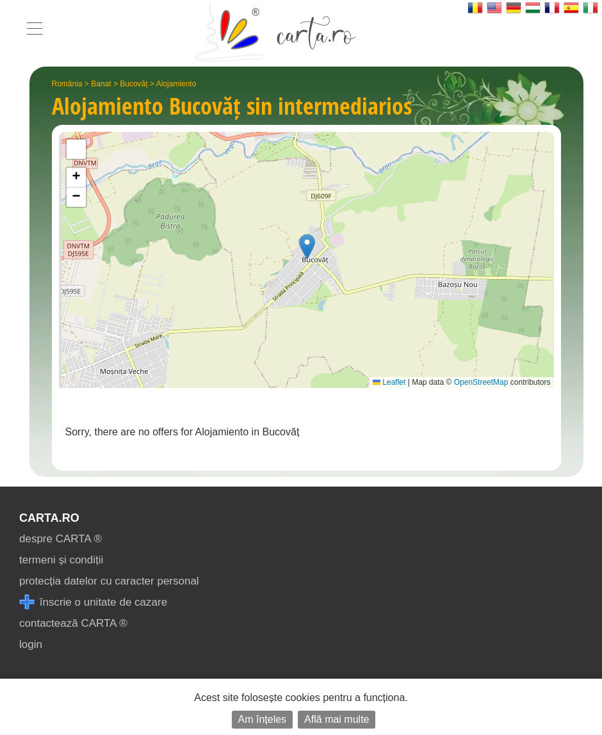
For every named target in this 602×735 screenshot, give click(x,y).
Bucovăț (133, 83)
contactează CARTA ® (73, 623)
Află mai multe (336, 719)
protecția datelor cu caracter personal (109, 581)
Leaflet (389, 382)
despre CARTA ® (60, 539)
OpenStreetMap (481, 382)
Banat (101, 83)
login (30, 644)
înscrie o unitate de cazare (93, 602)
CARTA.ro (49, 518)
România (67, 83)
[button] (307, 247)
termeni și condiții (61, 560)
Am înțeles (262, 719)
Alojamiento (176, 83)
